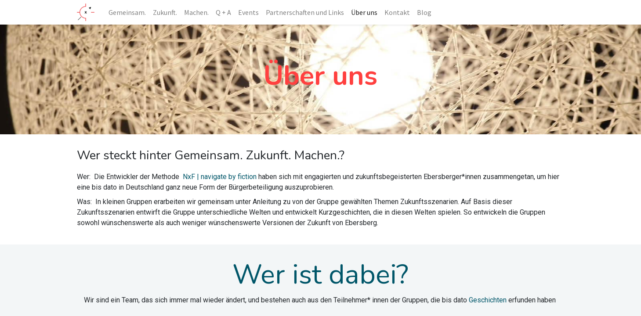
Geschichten (488, 300)
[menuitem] (127, 12)
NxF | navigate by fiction (220, 176)
